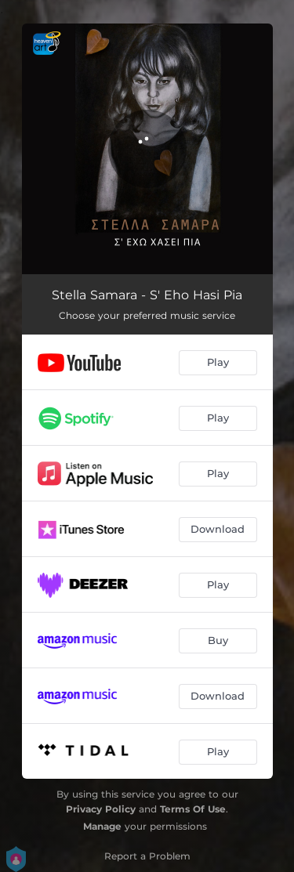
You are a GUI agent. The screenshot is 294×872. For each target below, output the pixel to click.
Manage (102, 826)
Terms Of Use (193, 809)
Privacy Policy (101, 809)
